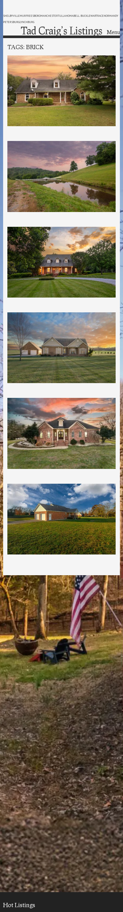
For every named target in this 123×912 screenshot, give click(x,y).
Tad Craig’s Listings (61, 30)
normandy (111, 16)
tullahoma (65, 16)
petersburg (11, 22)
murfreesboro (30, 16)
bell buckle (81, 16)
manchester (49, 16)
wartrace (97, 16)
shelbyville (11, 16)
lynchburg (27, 22)
